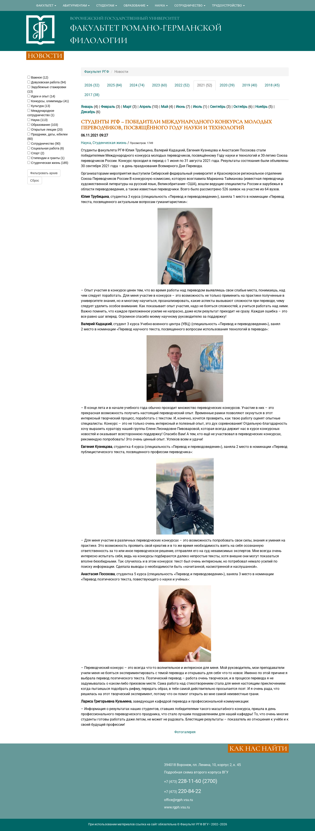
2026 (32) (92, 85)
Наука (86, 143)
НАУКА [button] (161, 5)
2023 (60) (159, 85)
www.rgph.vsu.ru (177, 807)
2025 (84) (114, 85)
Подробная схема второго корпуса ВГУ (196, 772)
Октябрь (240, 107)
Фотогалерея (185, 732)
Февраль (108, 107)
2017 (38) (92, 95)
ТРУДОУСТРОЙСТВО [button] (228, 5)
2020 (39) (227, 85)
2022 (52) (182, 85)
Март (127, 107)
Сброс (34, 180)
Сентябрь (218, 107)
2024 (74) (137, 85)
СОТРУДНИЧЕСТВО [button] (189, 5)
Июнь (180, 107)
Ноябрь (261, 107)
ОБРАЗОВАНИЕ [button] (136, 5)
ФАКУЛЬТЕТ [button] (46, 5)
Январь (87, 107)
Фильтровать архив (44, 173)
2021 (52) (204, 85)
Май (164, 107)
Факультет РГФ (96, 72)
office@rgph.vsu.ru (178, 800)
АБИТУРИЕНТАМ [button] (76, 5)
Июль (197, 107)
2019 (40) (249, 85)
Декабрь (88, 112)
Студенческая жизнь (110, 143)
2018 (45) (272, 85)
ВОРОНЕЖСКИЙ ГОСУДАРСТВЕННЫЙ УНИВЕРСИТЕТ (125, 18)
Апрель (145, 107)
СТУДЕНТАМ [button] (106, 5)
